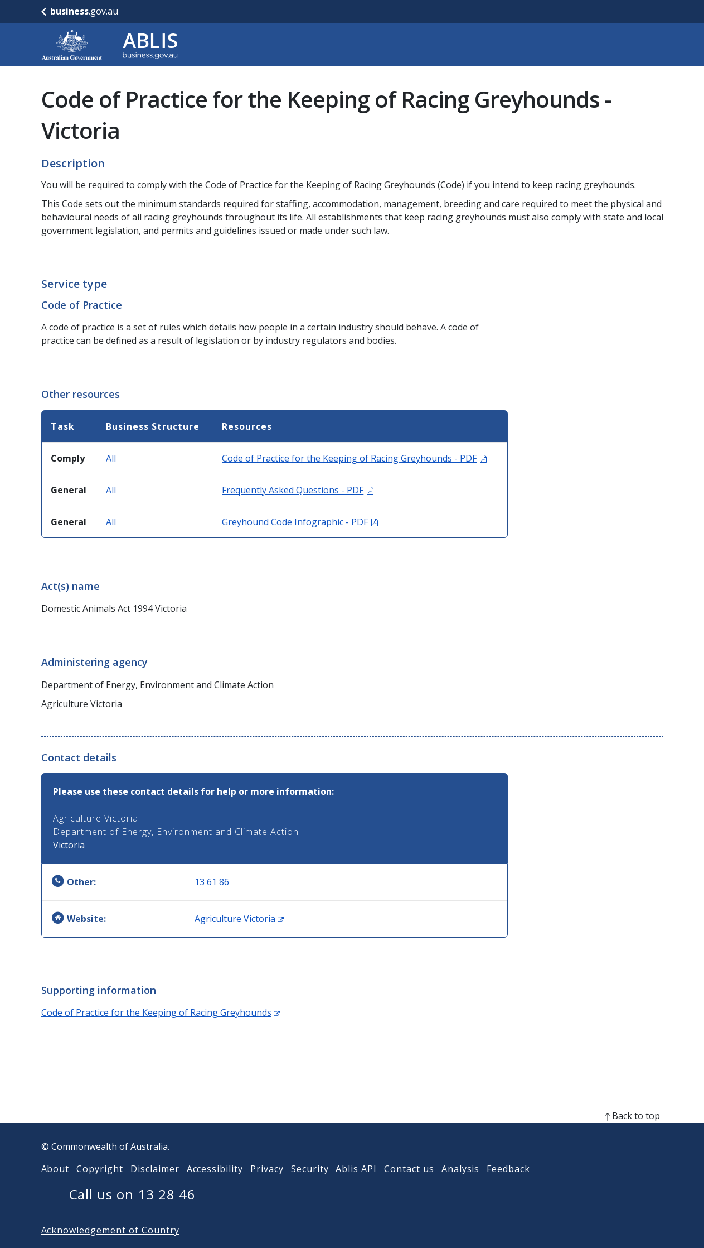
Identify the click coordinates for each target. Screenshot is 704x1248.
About (55, 1186)
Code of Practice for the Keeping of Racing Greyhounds (160, 1012)
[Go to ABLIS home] (109, 44)
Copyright (99, 1186)
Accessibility (215, 1186)
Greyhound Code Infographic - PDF (300, 522)
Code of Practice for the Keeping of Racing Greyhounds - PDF (354, 458)
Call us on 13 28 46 (132, 1212)
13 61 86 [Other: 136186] (212, 882)
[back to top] (352, 1133)
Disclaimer (154, 1186)
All (111, 458)
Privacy (267, 1186)
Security (310, 1186)
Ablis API (356, 1186)
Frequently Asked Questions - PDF (297, 490)
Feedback (508, 1186)
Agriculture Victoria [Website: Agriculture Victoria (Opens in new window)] (239, 918)
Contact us (409, 1186)
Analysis (460, 1186)
